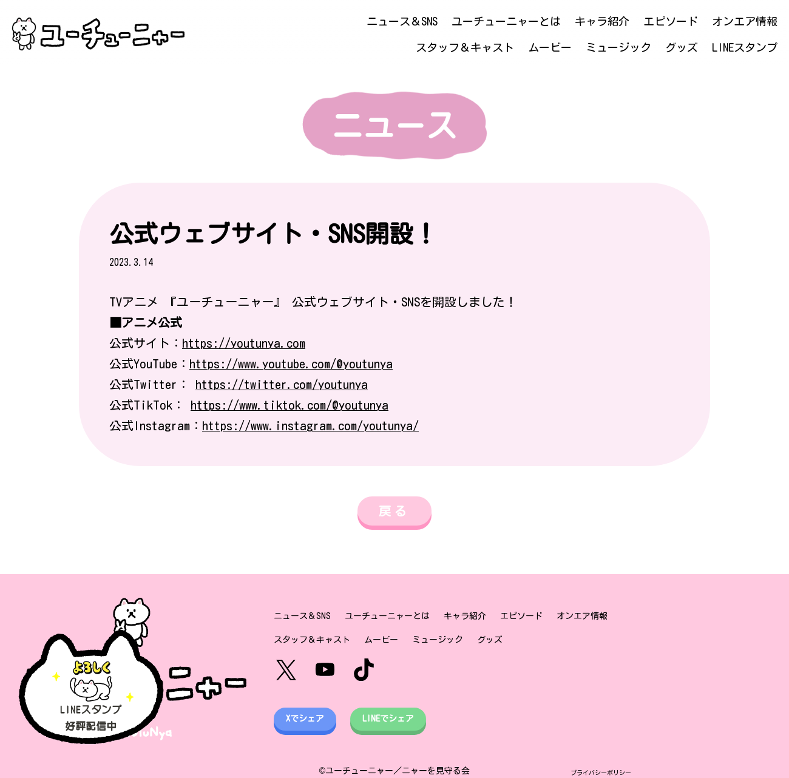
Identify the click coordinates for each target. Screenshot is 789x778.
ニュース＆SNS (402, 21)
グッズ (681, 47)
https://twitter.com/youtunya (281, 384)
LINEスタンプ (744, 47)
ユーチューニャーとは (506, 21)
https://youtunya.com (243, 343)
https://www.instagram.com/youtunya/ (310, 425)
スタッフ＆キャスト (465, 47)
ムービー (550, 47)
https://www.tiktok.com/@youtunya (289, 405)
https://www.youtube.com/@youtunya (291, 363)
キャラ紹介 (602, 21)
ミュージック (618, 47)
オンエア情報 (744, 21)
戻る (394, 511)
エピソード (670, 21)
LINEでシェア (388, 718)
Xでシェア (305, 718)
